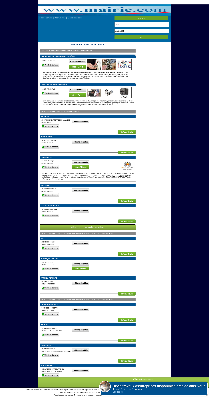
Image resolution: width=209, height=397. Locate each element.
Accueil (41, 18)
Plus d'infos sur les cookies (63, 395)
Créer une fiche (60, 18)
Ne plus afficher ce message (84, 395)
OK (141, 37)
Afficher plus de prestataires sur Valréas (87, 227)
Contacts (49, 18)
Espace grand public (75, 18)
